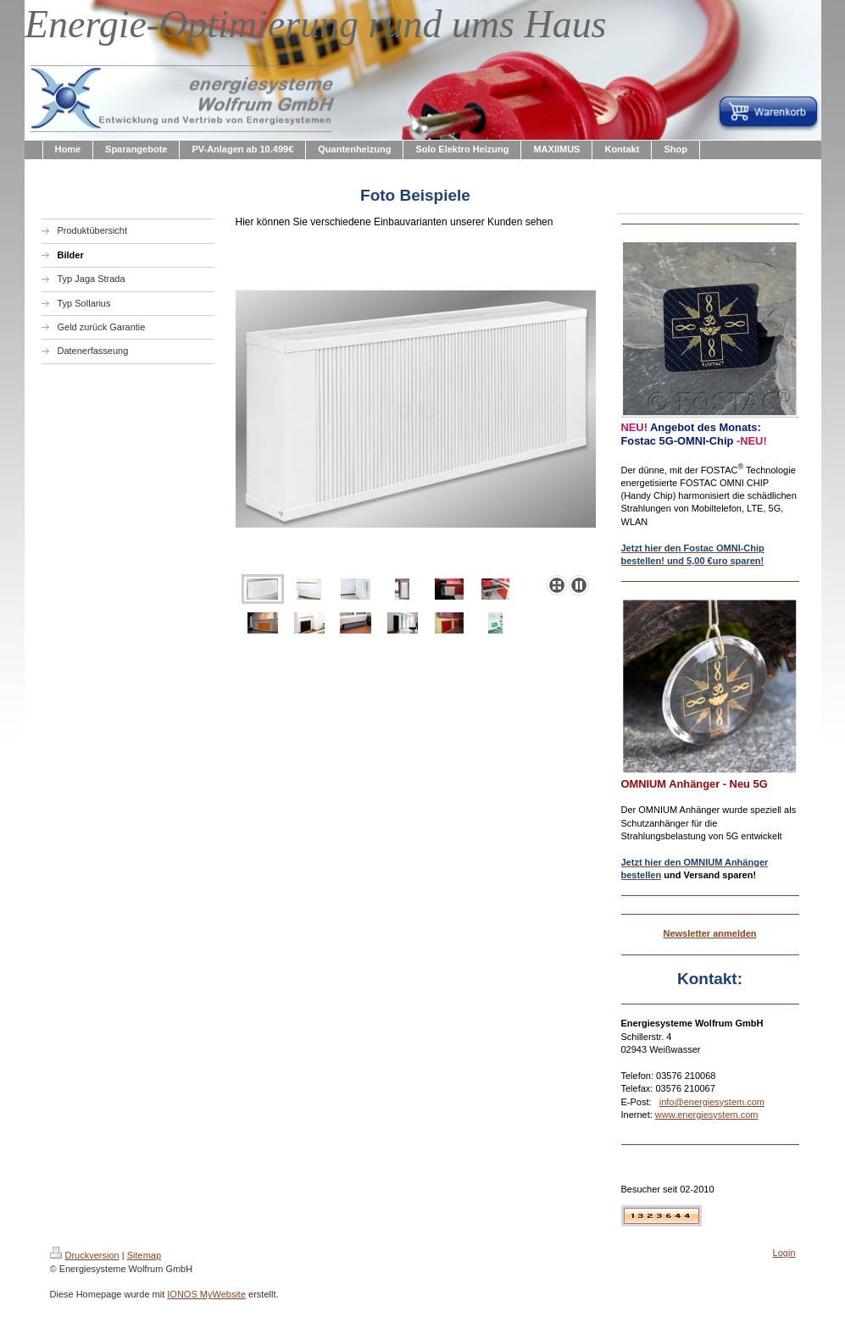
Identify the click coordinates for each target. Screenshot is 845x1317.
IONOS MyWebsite (206, 1294)
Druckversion (85, 1255)
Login (784, 1253)
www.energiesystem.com (707, 1114)
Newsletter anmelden (709, 933)
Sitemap (144, 1255)
